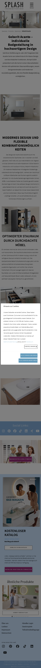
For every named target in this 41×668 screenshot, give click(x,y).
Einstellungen (30, 346)
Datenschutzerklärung (10, 342)
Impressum (29, 342)
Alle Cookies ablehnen (29, 355)
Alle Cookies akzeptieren (28, 360)
